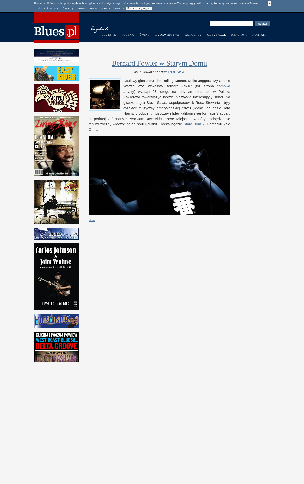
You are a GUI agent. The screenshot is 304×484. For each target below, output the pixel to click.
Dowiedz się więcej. (139, 8)
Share (92, 220)
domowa (223, 86)
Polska (128, 34)
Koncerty (193, 34)
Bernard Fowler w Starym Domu (159, 63)
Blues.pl (109, 34)
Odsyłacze (216, 34)
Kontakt (259, 34)
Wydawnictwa (167, 34)
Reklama (239, 34)
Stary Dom (192, 124)
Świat (144, 34)
